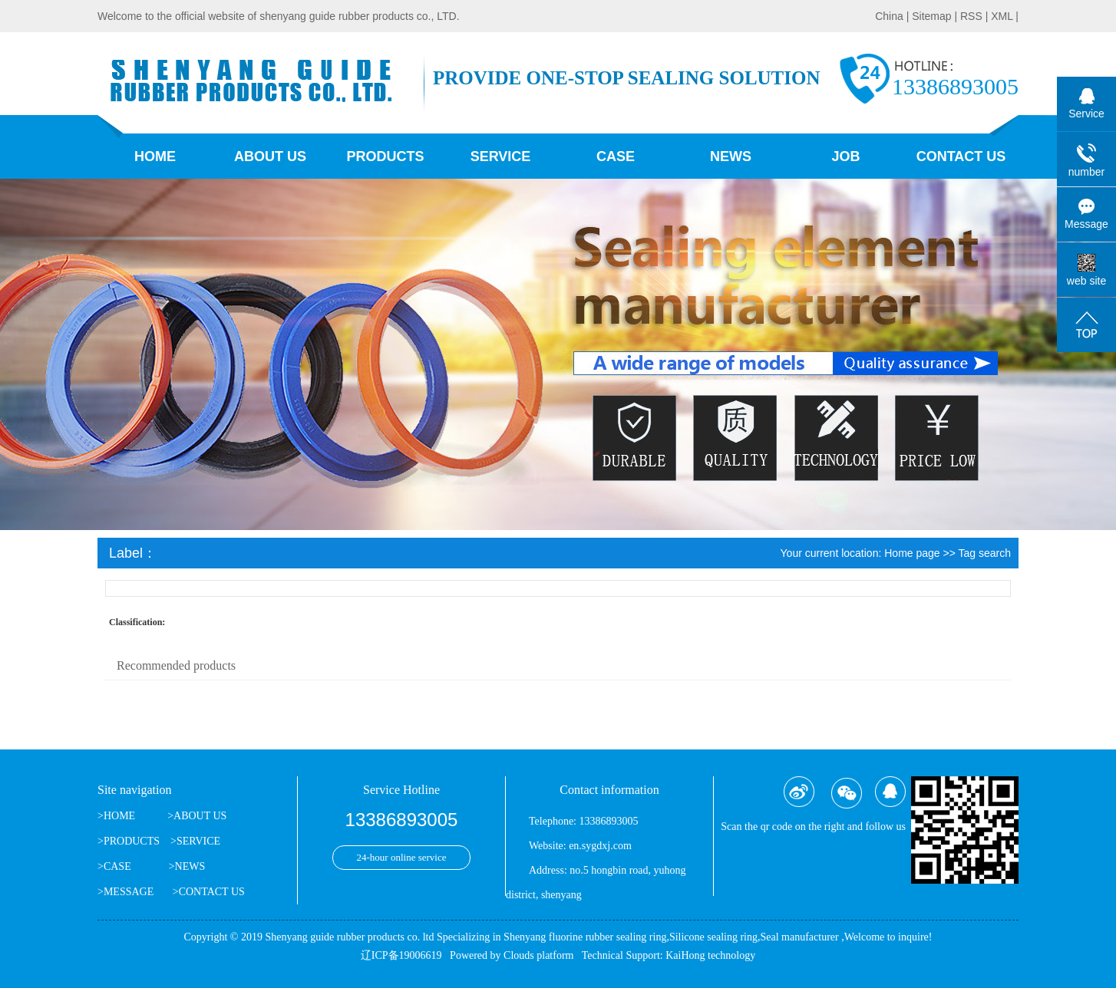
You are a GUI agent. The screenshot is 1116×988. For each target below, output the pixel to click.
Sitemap (933, 16)
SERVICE (198, 841)
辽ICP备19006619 (401, 955)
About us (270, 156)
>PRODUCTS (128, 841)
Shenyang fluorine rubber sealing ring (585, 937)
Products (385, 156)
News (730, 156)
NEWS (190, 866)
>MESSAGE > (138, 891)
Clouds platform (538, 955)
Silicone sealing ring (713, 937)
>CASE (114, 866)
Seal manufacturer (799, 937)
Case (615, 156)
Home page (911, 553)
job (845, 156)
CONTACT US (212, 891)
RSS (971, 16)
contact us (961, 156)
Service (501, 156)
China (890, 16)
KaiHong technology (710, 955)
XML (1001, 16)
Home (155, 156)
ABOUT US (199, 816)
